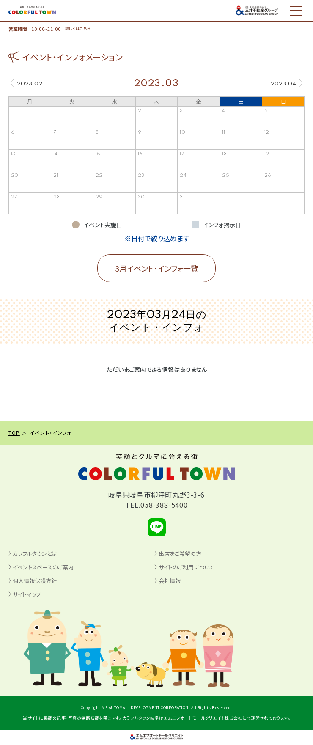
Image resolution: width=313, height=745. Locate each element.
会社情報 (170, 581)
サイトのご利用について (186, 567)
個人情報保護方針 (35, 581)
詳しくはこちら (78, 28)
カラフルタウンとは (35, 554)
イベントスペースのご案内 (43, 567)
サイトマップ (27, 594)
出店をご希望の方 (180, 554)
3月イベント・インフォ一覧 (156, 268)
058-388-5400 (164, 505)
